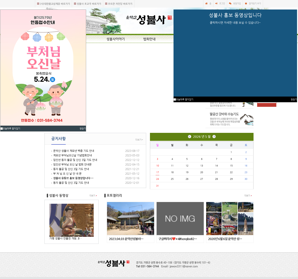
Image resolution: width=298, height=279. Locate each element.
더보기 (92, 195)
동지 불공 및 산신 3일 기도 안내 (71, 168)
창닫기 (83, 128)
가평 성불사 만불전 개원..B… (65, 238)
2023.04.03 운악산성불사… (126, 239)
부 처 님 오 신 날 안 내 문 (67, 173)
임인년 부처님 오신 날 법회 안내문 (72, 164)
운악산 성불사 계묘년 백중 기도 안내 (73, 150)
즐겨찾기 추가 (255, 3)
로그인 (222, 3)
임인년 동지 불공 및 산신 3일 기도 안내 (75, 159)
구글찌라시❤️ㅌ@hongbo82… (178, 239)
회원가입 (237, 3)
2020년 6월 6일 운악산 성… (225, 239)
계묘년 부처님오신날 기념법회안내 (72, 155)
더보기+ (139, 139)
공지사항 (58, 138)
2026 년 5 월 (202, 136)
